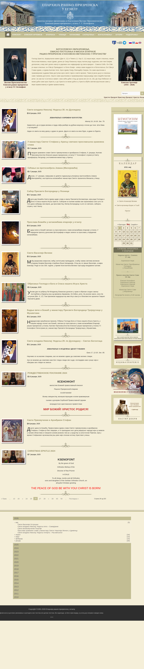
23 (120, 239)
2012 (16, 590)
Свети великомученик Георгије (30, 528)
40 (57, 499)
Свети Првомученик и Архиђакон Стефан (49, 420)
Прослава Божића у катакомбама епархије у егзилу (54, 222)
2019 (16, 566)
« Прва (4, 499)
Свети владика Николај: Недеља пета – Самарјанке (38, 526)
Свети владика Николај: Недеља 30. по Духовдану (54, 110)
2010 (16, 597)
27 (40, 499)
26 (131, 239)
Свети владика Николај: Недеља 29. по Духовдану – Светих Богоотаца (64, 341)
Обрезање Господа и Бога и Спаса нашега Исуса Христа (57, 284)
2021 (16, 559)
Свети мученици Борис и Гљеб (128, 205)
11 (127, 232)
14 (139, 232)
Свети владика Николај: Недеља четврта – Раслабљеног (40, 533)
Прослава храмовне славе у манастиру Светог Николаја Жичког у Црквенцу (47, 530)
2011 (16, 594)
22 (116, 239)
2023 (16, 552)
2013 (16, 587)
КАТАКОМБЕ (75, 35)
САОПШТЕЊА (88, 35)
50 (61, 499)
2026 (16, 518)
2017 (16, 573)
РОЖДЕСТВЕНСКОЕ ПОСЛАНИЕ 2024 (47, 373)
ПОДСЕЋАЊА (132, 35)
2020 (16, 562)
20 (19, 499)
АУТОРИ (118, 35)
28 (45, 499)
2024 (16, 548)
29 (124, 243)
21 (139, 236)
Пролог (127, 211)
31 (131, 243)
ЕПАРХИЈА (50, 35)
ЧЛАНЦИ (62, 35)
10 (14, 499)
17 (124, 236)
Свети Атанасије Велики (128, 201)
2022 (16, 555)
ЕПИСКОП (16, 35)
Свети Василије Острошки (28, 524)
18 (127, 236)
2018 (16, 569)
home (8, 34)
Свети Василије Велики (39, 253)
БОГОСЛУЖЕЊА (105, 35)
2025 (16, 545)
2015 (16, 580)
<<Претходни (121, 224)
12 (131, 232)
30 (53, 499)
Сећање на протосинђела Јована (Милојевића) (52, 168)
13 (135, 232)
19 (131, 236)
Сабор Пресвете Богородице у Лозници (48, 191)
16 (120, 236)
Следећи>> (134, 224)
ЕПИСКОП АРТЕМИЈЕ (33, 35)
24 (27, 499)
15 (116, 236)
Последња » (74, 499)
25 (31, 499)
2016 (16, 576)
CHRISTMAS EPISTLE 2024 (41, 451)
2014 (16, 583)
